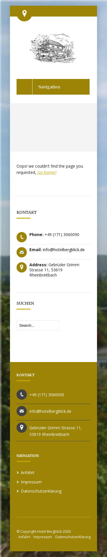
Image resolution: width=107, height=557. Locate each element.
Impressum (31, 482)
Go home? (46, 172)
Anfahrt (28, 472)
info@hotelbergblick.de (64, 249)
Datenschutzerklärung (41, 491)
